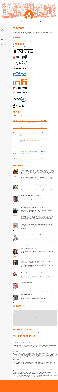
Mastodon (33, 349)
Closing (21, 158)
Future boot (21, 146)
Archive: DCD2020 (3, 41)
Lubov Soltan (41, 383)
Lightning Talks (22, 135)
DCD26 (2, 27)
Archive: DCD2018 (3, 44)
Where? (2, 31)
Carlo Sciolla (28, 383)
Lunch (20, 129)
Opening (21, 117)
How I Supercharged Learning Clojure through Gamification (28, 151)
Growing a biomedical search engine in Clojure (26, 156)
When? (2, 30)
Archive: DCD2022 (3, 39)
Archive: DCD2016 (3, 47)
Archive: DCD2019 (3, 42)
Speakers (2, 36)
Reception (21, 115)
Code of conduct (3, 37)
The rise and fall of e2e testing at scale (25, 153)
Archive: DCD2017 (3, 46)
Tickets (2, 32)
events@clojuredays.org (26, 349)
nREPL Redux (21, 120)
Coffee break (21, 148)
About (2, 29)
